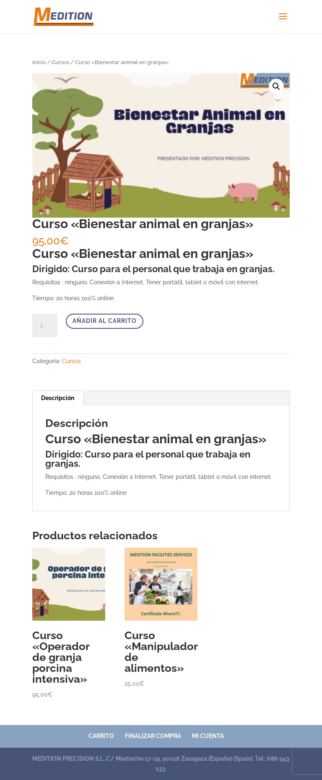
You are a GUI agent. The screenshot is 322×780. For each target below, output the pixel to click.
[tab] (58, 398)
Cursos (60, 62)
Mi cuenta (208, 736)
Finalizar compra (153, 736)
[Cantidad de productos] (44, 325)
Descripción (57, 398)
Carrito (101, 736)
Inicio (39, 62)
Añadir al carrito (105, 320)
